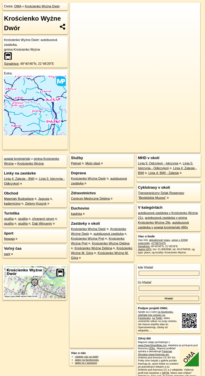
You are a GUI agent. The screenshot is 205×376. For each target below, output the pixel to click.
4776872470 (158, 243)
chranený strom (43, 219)
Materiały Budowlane (19, 199)
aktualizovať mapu (159, 240)
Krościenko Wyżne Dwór (42, 6)
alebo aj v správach (86, 362)
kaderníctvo (12, 203)
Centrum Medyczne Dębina (90, 198)
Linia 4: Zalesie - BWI (19, 178)
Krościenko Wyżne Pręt (87, 238)
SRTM (165, 372)
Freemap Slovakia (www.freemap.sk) (155, 353)
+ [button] (76, 9)
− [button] (76, 16)
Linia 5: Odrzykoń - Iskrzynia (158, 163)
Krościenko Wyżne (30, 163)
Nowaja (9, 239)
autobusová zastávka (108, 234)
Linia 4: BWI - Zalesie (163, 173)
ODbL (152, 348)
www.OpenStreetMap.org (152, 345)
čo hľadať (145, 282)
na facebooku (165, 311)
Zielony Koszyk (36, 203)
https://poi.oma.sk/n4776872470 (182, 143)
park (7, 254)
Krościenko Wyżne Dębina (111, 243)
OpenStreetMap (131, 143)
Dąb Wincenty (42, 223)
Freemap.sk (152, 143)
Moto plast (92, 163)
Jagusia (43, 199)
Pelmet (76, 163)
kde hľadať (145, 267)
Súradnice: (11, 63)
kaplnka (76, 214)
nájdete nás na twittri (86, 356)
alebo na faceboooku (87, 359)
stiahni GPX (145, 249)
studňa (9, 219)
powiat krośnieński (17, 158)
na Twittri (157, 318)
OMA (17, 6)
